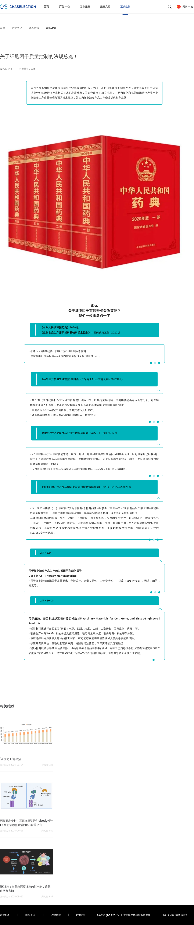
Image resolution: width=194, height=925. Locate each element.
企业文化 (17, 28)
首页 (46, 8)
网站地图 (5, 915)
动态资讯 (34, 28)
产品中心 (64, 8)
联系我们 (81, 915)
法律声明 (56, 915)
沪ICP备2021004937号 (174, 915)
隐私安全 (30, 915)
